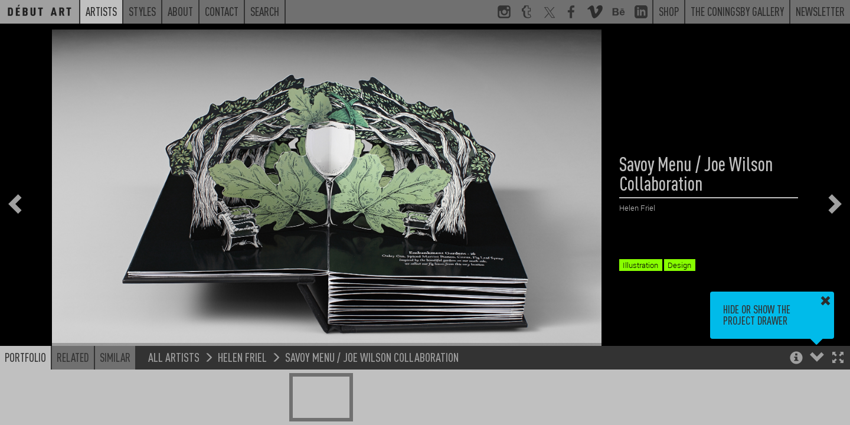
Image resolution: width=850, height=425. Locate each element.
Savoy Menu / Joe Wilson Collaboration (372, 357)
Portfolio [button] (25, 357)
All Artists (174, 357)
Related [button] (73, 357)
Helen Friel (242, 357)
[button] (838, 358)
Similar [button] (115, 357)
